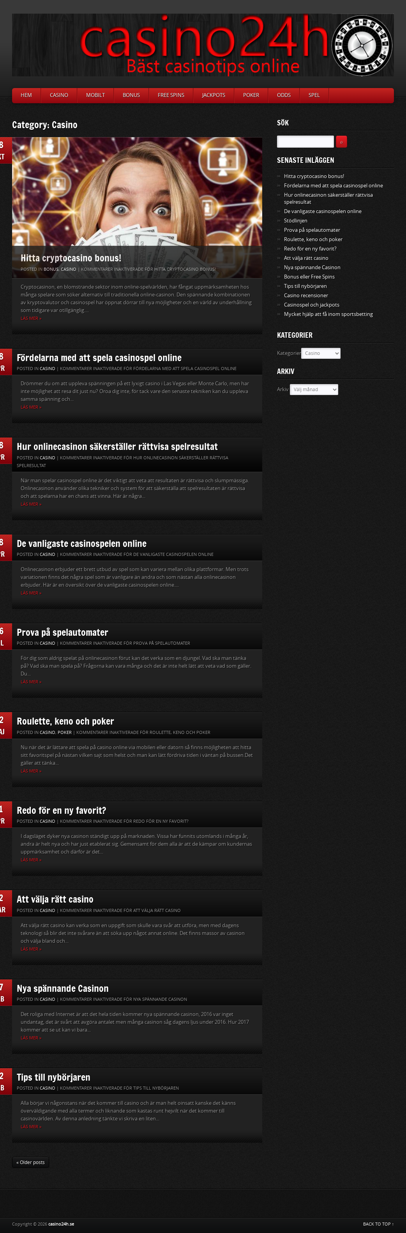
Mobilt (95, 95)
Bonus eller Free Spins (309, 277)
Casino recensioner (306, 295)
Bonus (131, 95)
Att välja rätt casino (55, 899)
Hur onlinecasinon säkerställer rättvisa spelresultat (117, 446)
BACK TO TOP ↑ (378, 1224)
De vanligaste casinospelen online (82, 543)
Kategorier (289, 353)
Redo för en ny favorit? (61, 810)
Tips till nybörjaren (53, 1077)
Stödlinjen (295, 221)
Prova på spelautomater (62, 632)
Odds (284, 95)
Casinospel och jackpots (311, 305)
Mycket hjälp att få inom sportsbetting (328, 314)
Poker (251, 95)
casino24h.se (61, 1224)
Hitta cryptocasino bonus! (71, 257)
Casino (59, 95)
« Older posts (30, 1162)
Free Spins (171, 95)
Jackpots (213, 95)
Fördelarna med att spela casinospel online (99, 357)
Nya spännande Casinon (63, 988)
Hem (26, 95)
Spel (314, 95)
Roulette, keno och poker (65, 720)
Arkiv (283, 389)
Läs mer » (31, 318)
